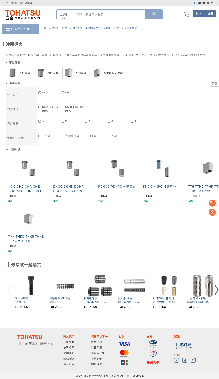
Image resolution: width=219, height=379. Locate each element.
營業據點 (68, 353)
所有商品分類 (18, 29)
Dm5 (43, 92)
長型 (112, 135)
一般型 (44, 135)
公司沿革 (68, 347)
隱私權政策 (98, 353)
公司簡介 (68, 341)
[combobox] (109, 14)
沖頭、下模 (112, 28)
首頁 (44, 28)
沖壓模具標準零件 (86, 28)
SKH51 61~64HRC (73, 108)
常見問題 (96, 347)
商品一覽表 (60, 28)
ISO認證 (68, 358)
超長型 (91, 135)
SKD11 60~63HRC (49, 108)
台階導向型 (70, 135)
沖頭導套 (131, 28)
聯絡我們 (96, 358)
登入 (199, 13)
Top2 (213, 203)
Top (213, 212)
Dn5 (66, 92)
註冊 (210, 13)
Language (203, 2)
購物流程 (96, 341)
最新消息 (68, 364)
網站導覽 (96, 364)
